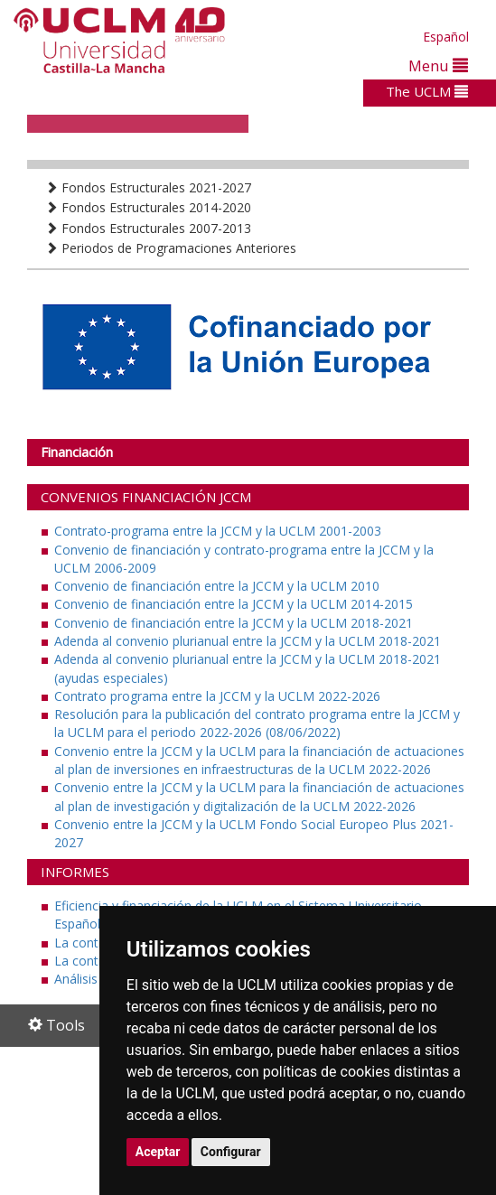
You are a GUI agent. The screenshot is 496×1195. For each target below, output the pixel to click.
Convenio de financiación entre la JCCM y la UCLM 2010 (216, 585)
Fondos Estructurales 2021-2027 (148, 187)
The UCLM (427, 91)
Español (446, 36)
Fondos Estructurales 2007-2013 (148, 228)
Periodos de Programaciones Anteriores (170, 248)
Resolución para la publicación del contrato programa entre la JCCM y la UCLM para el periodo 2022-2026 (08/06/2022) (257, 723)
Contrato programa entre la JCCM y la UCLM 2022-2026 (217, 696)
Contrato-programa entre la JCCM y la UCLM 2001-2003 (217, 530)
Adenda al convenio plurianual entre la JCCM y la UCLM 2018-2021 (247, 640)
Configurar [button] (231, 1151)
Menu (438, 65)
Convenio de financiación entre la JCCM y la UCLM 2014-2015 (233, 603)
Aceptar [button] (158, 1151)
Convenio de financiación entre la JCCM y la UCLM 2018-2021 (233, 622)
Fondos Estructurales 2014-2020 (148, 207)
